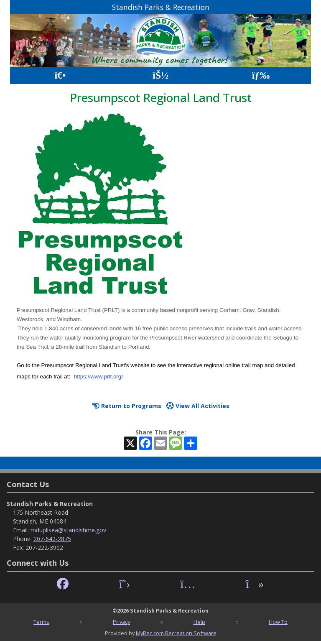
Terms (41, 622)
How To (278, 622)
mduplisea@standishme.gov (68, 530)
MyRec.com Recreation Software (176, 633)
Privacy (121, 622)
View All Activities (197, 406)
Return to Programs (126, 406)
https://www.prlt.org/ (98, 376)
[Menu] (261, 75)
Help (199, 622)
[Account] (160, 75)
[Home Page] (60, 75)
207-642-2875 (52, 539)
